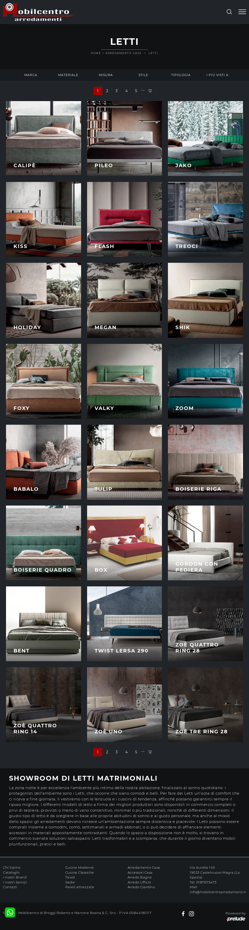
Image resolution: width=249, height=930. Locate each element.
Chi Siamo (12, 867)
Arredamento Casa (124, 53)
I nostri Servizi (15, 882)
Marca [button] (30, 75)
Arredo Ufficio (139, 882)
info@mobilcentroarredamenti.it (218, 892)
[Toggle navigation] (242, 12)
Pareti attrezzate (79, 887)
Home (96, 53)
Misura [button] (106, 75)
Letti (153, 53)
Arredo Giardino (141, 887)
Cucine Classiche (79, 872)
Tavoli (70, 877)
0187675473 (206, 882)
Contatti (10, 887)
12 (150, 91)
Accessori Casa (140, 872)
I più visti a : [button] (218, 75)
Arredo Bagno (140, 877)
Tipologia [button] (181, 75)
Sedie (70, 882)
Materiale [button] (68, 75)
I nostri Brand (15, 877)
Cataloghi (11, 872)
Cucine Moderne (79, 867)
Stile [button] (143, 75)
